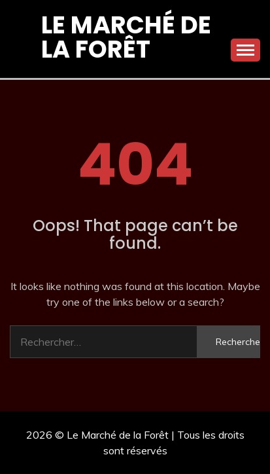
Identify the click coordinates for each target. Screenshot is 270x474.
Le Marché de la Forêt (126, 37)
